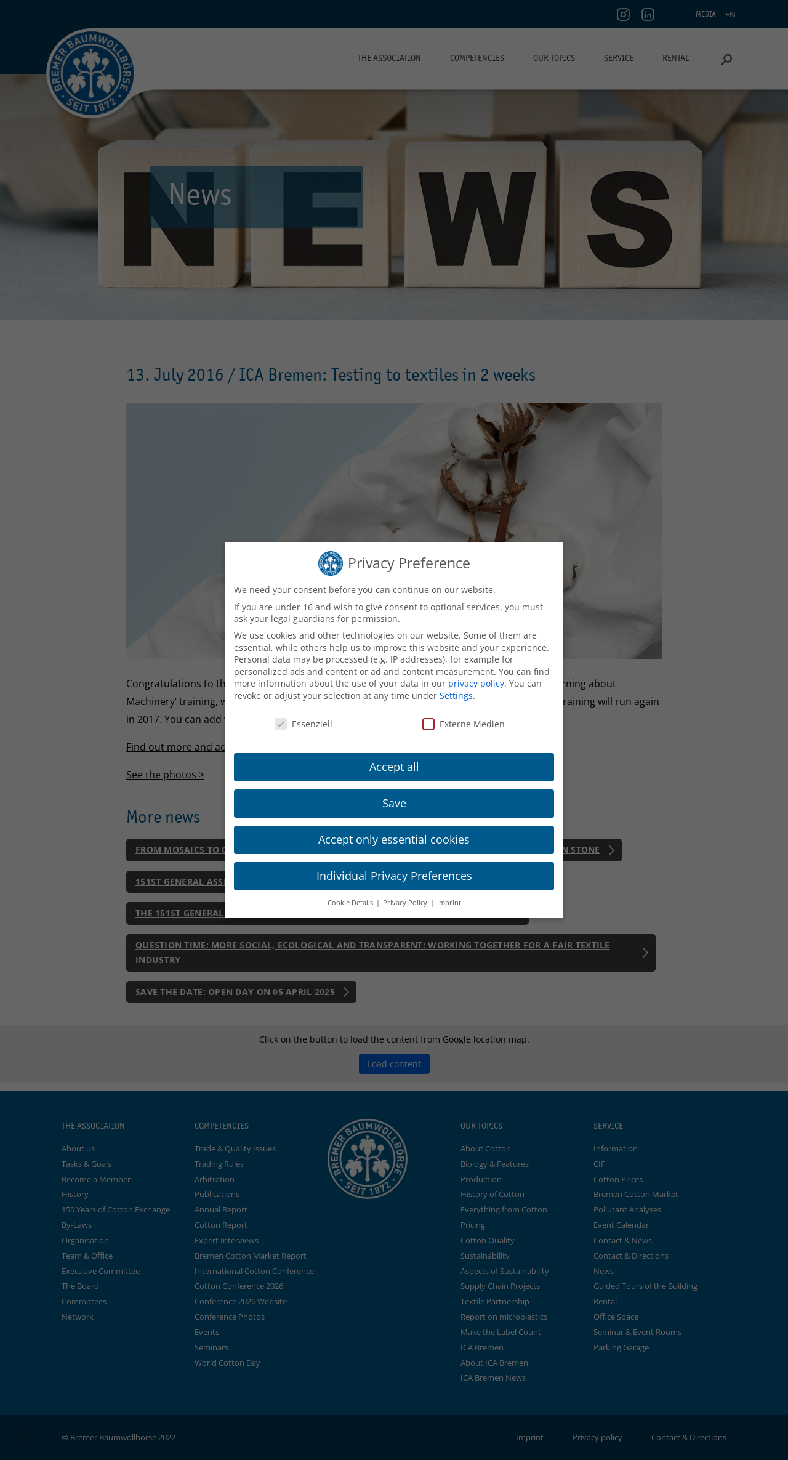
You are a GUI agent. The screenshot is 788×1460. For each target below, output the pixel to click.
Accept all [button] (394, 766)
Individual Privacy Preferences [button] (394, 875)
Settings (456, 695)
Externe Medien (463, 724)
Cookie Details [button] (351, 902)
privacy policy (476, 683)
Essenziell (303, 724)
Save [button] (394, 803)
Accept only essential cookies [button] (394, 839)
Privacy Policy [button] (406, 902)
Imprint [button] (449, 902)
